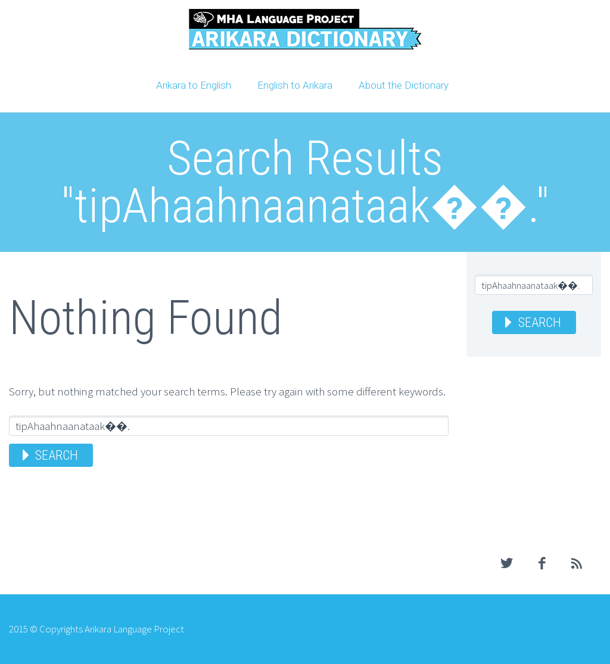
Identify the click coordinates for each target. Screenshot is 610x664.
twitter (507, 563)
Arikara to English (193, 85)
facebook (542, 563)
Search (56, 455)
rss (577, 563)
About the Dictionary (404, 85)
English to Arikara (294, 85)
